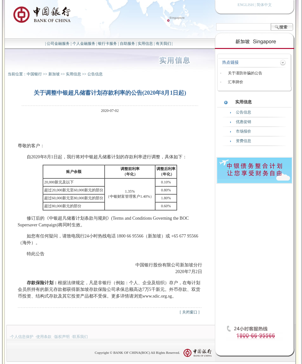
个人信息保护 (21, 336)
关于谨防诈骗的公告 (245, 73)
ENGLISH (245, 5)
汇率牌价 (235, 82)
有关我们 (163, 43)
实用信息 (145, 43)
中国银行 (34, 74)
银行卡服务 (107, 43)
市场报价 (243, 131)
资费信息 (243, 141)
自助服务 (127, 43)
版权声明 (62, 336)
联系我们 (80, 336)
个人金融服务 (83, 43)
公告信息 (95, 74)
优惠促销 (243, 122)
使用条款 (43, 336)
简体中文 (264, 5)
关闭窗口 (189, 312)
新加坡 (54, 74)
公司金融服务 (58, 43)
